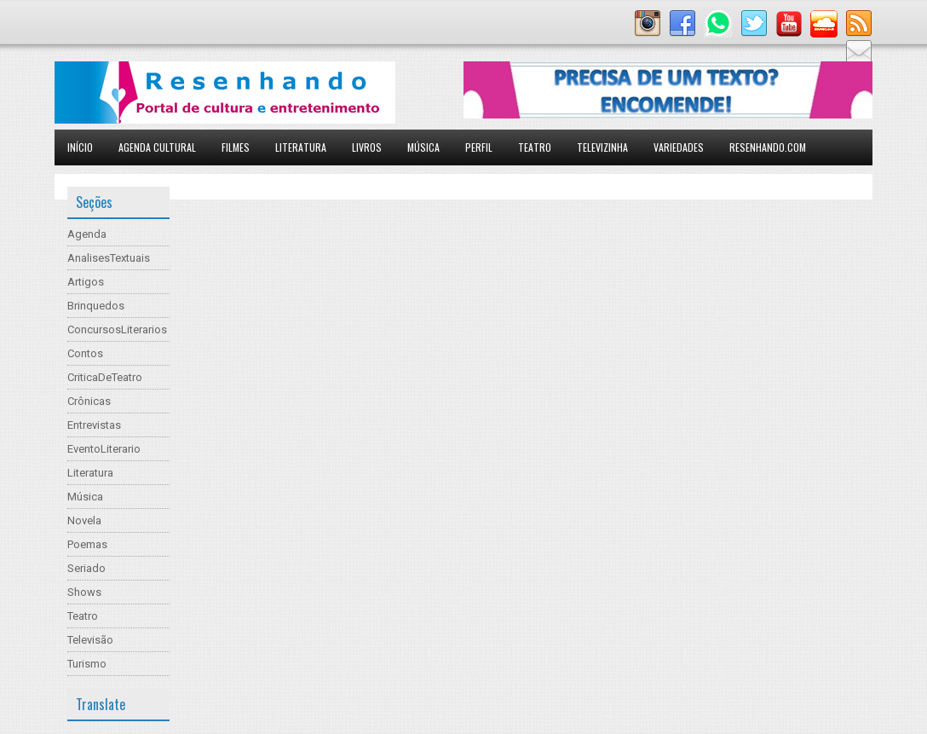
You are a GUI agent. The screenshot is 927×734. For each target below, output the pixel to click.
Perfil (478, 147)
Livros (367, 147)
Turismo (87, 663)
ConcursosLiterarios (117, 329)
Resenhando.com (767, 147)
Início (80, 147)
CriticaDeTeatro (104, 377)
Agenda (87, 234)
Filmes (236, 147)
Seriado (86, 568)
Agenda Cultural (157, 147)
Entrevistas (94, 425)
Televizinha (602, 147)
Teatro (534, 147)
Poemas (87, 544)
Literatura (300, 147)
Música (423, 147)
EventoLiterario (104, 448)
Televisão (90, 639)
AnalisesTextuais (108, 257)
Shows (84, 592)
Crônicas (89, 401)
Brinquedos (95, 305)
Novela (84, 520)
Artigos (85, 281)
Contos (85, 353)
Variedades (679, 147)
